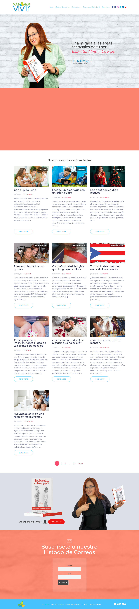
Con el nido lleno (25, 190)
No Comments (28, 194)
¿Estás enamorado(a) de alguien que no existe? (68, 341)
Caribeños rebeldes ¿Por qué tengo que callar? (68, 268)
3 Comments (28, 274)
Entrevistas (105, 7)
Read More (23, 231)
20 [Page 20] (74, 463)
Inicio (51, 7)
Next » (80, 463)
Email (69, 574)
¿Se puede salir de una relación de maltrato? (29, 415)
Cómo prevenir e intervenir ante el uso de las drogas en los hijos (30, 343)
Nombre (69, 566)
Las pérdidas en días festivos (104, 191)
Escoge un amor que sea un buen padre (68, 191)
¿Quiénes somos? (62, 7)
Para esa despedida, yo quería (29, 268)
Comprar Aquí (56, 522)
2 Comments (28, 350)
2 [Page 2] (61, 463)
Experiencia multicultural (91, 7)
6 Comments (104, 274)
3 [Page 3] (65, 463)
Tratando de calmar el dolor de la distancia (105, 268)
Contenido (76, 7)
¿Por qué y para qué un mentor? (105, 341)
